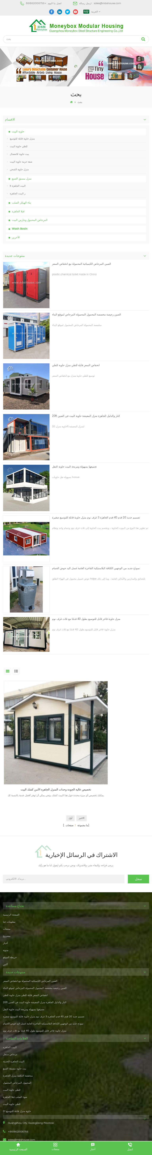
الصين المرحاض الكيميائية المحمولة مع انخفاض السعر (81, 264)
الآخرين (16, 238)
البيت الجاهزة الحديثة (13, 1026)
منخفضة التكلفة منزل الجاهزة (18, 1040)
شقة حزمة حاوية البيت (19, 162)
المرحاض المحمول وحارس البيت (30, 220)
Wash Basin (20, 229)
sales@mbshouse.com (107, 3)
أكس (5, 929)
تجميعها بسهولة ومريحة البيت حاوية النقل (74, 467)
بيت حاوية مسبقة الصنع (14, 1033)
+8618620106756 (36, 3)
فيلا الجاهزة (18, 211)
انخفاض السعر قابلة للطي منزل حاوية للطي (76, 365)
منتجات (6, 894)
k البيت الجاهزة (16, 186)
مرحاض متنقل (10, 1019)
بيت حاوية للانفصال (18, 154)
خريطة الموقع (10, 922)
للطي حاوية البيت (17, 146)
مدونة (5, 915)
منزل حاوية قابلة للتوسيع (21, 139)
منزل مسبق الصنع (21, 179)
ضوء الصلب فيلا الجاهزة (15, 1061)
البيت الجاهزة (10, 1012)
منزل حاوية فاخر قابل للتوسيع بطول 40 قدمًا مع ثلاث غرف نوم (86, 619)
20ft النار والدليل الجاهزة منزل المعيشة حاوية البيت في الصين (86, 416)
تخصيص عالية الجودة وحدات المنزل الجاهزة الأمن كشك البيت (39, 754)
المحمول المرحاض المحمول (17, 1047)
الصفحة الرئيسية (11, 879)
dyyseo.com (137, 1137)
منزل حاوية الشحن (18, 169)
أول (70, 783)
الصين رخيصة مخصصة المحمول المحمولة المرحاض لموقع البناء (86, 315)
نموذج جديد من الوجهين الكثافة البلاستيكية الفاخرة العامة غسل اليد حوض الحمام (96, 568)
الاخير (81, 783)
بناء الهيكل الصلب (21, 203)
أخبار (5, 908)
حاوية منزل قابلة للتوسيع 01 (17, 1076)
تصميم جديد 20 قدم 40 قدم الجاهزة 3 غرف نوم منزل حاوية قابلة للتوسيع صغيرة (96, 518)
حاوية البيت (18, 132)
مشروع (6, 901)
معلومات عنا (9, 886)
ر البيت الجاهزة (16, 193)
